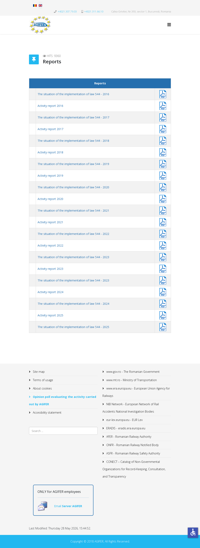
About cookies (42, 388)
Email (58, 506)
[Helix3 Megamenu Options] (169, 24)
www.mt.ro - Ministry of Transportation (131, 380)
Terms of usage (42, 380)
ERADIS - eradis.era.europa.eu (125, 428)
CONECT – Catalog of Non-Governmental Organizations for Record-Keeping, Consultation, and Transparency (134, 469)
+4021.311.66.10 (93, 11)
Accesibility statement (46, 412)
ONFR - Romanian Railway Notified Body (132, 445)
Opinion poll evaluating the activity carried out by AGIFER (62, 400)
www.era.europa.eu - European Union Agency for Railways (136, 392)
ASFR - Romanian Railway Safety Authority (133, 453)
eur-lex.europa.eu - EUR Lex (124, 420)
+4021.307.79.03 (67, 11)
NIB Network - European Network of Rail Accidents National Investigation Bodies (130, 407)
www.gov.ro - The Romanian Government (133, 372)
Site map (38, 372)
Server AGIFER (72, 506)
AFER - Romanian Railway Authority (128, 437)
